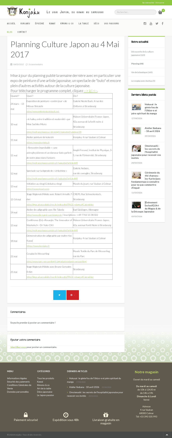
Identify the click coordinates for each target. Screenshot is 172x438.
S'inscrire (160, 2)
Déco (96, 23)
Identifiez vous (18, 347)
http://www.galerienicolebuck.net (43, 111)
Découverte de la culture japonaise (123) (142, 53)
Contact (22, 32)
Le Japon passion (45, 395)
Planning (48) (137, 63)
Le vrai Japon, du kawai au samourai (75, 12)
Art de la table (44, 388)
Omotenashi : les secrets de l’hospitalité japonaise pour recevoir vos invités (146, 151)
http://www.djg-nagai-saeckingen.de (44, 214)
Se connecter (148, 2)
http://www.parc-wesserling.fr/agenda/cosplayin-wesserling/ (57, 261)
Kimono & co (67, 23)
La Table (84, 23)
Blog (9, 32)
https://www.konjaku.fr (38, 142)
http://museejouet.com (38, 188)
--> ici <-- (90, 91)
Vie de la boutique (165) (142, 72)
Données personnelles (18, 391)
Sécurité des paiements (18, 381)
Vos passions (111, 23)
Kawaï (52, 23)
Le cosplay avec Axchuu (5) (143, 81)
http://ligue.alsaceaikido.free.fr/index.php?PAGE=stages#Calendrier (60, 204)
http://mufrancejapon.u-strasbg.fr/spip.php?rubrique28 (54, 131)
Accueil (11, 23)
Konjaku (25, 23)
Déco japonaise (44, 391)
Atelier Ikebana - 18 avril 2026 (84, 387)
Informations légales (17, 378)
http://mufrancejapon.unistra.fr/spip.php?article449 (52, 163)
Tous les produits (45, 378)
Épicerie (39, 23)
